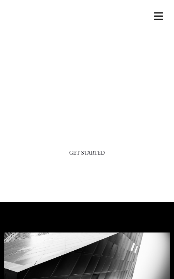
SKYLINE (87, 19)
